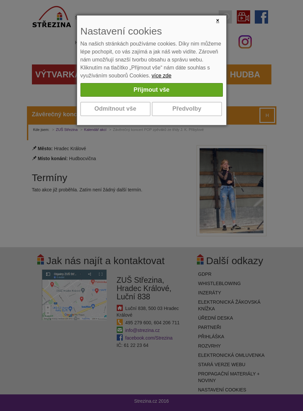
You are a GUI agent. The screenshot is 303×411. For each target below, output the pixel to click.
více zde (162, 75)
